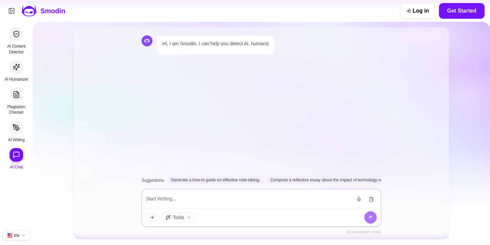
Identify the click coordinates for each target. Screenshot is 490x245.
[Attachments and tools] (152, 217)
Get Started (461, 11)
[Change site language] (16, 235)
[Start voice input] (359, 199)
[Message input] (248, 199)
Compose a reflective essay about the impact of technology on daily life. (335, 180)
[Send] (370, 217)
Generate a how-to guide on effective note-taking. (215, 180)
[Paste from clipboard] (371, 199)
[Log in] (417, 11)
